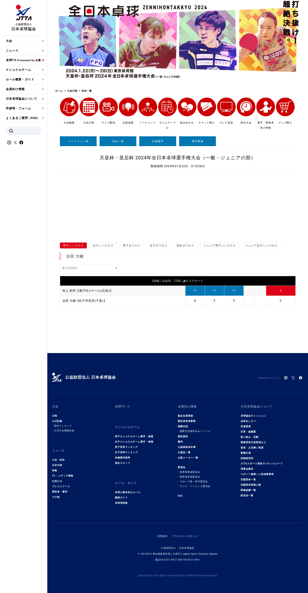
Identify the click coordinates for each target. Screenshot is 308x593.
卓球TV (23, 60)
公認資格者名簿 (187, 447)
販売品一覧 (247, 495)
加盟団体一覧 (248, 479)
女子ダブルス (158, 245)
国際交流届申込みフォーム (195, 431)
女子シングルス (103, 245)
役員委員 (246, 426)
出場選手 (158, 141)
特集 (54, 470)
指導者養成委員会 (190, 472)
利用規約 (162, 536)
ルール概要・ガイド (20, 79)
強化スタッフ (122, 463)
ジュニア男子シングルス (220, 245)
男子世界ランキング (126, 447)
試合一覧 (118, 141)
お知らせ (57, 481)
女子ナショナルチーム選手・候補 (134, 441)
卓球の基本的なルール (127, 492)
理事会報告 (247, 469)
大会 (9, 41)
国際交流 (183, 426)
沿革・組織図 (248, 431)
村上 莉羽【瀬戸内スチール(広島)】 (87, 290)
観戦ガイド (121, 497)
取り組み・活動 (249, 437)
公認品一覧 (184, 452)
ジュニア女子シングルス (261, 245)
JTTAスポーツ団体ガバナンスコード (262, 463)
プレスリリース (61, 486)
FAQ (180, 495)
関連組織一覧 (248, 490)
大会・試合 (58, 459)
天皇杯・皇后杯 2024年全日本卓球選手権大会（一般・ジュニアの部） (178, 157)
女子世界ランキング (126, 452)
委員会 (181, 467)
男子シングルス (73, 245)
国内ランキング (63, 425)
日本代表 (57, 465)
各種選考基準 (122, 457)
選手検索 (198, 141)
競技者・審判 (59, 491)
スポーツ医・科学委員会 (194, 481)
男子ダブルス (131, 245)
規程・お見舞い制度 (252, 447)
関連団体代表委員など (253, 442)
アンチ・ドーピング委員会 (195, 486)
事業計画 (246, 453)
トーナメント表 (78, 141)
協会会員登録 (185, 415)
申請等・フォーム (18, 108)
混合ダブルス (185, 245)
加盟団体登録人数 (251, 484)
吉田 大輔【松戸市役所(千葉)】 (84, 300)
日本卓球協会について (21, 99)
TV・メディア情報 (62, 475)
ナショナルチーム (18, 70)
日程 (54, 415)
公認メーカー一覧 (188, 457)
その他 (56, 497)
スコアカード (193, 280)
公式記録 (57, 421)
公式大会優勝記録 (64, 430)
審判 (180, 441)
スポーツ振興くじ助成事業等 (257, 474)
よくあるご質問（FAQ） (23, 118)
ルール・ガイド (126, 483)
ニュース (12, 50)
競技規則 (183, 436)
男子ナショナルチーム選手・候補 (134, 436)
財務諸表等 (247, 458)
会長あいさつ (248, 421)
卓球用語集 (121, 503)
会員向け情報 (15, 89)
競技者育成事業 (187, 421)
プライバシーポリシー (185, 536)
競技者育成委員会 (190, 476)
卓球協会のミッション (253, 415)
